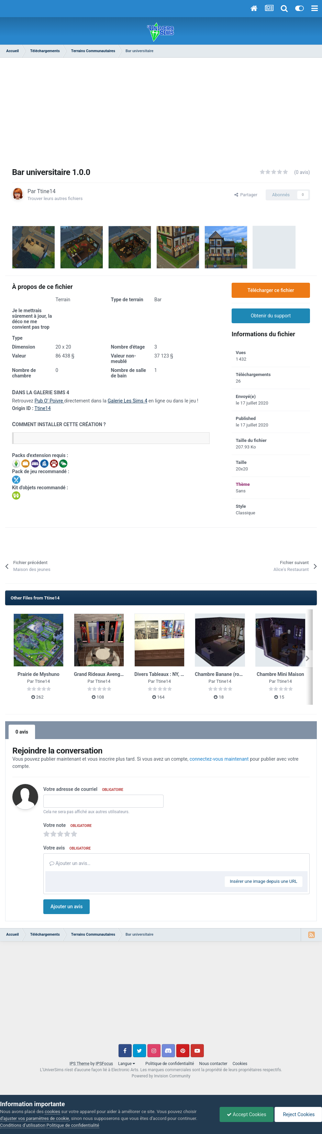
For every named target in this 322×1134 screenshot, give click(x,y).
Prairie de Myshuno (38, 674)
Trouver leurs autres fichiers (54, 198)
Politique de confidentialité (169, 1063)
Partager (245, 194)
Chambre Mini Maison (280, 674)
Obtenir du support (271, 315)
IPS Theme (79, 1063)
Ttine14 (46, 191)
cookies (52, 1111)
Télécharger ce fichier (270, 290)
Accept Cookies (246, 1114)
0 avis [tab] (21, 732)
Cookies (240, 1063)
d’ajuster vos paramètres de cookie (34, 1118)
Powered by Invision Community (161, 1076)
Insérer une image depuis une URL (263, 881)
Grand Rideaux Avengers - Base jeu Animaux (122, 674)
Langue (126, 1063)
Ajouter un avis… (69, 863)
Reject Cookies (298, 1114)
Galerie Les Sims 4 (127, 401)
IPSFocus (104, 1063)
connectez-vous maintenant (219, 759)
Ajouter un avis (66, 906)
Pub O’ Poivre (49, 401)
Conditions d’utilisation (22, 1125)
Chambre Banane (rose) (220, 674)
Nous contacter (213, 1063)
